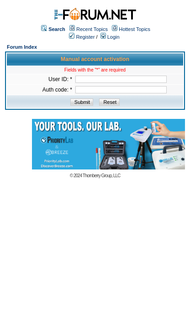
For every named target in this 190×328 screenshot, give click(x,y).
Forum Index (22, 47)
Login (110, 37)
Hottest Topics (134, 29)
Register (82, 37)
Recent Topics (92, 29)
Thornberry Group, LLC (101, 175)
